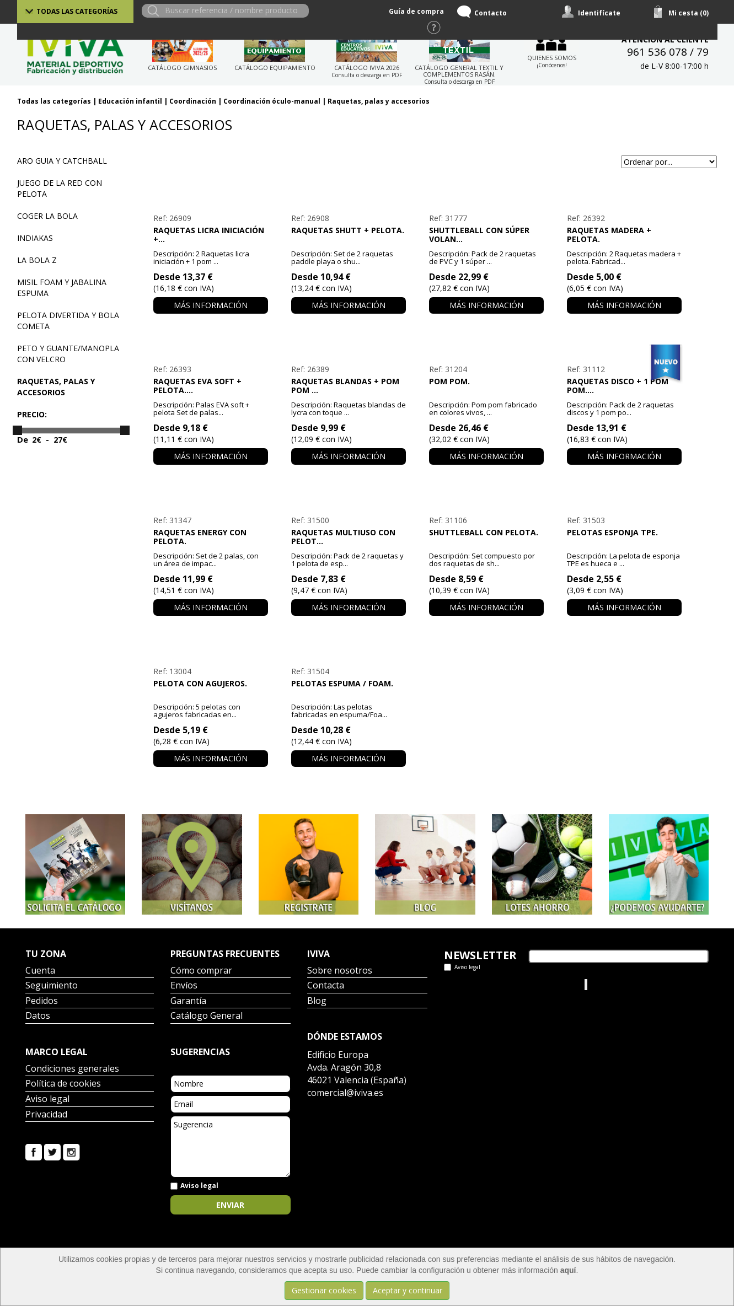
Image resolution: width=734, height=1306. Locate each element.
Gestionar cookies (324, 1290)
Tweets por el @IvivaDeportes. (499, 984)
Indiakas (35, 238)
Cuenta (40, 971)
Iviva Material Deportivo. (630, 984)
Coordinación (192, 101)
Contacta (325, 986)
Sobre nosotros (339, 971)
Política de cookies (63, 1084)
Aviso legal (47, 1099)
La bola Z (37, 260)
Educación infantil (130, 101)
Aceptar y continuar (407, 1290)
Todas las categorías (76, 11)
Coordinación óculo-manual (271, 101)
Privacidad (46, 1115)
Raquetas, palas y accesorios (379, 101)
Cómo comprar (201, 971)
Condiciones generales (72, 1069)
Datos (37, 1016)
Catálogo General (206, 1016)
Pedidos (41, 1001)
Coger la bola (47, 216)
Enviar (230, 1205)
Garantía (188, 1001)
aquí (568, 1270)
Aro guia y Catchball (62, 160)
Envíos (183, 986)
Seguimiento (51, 986)
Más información (211, 305)
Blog (316, 1001)
